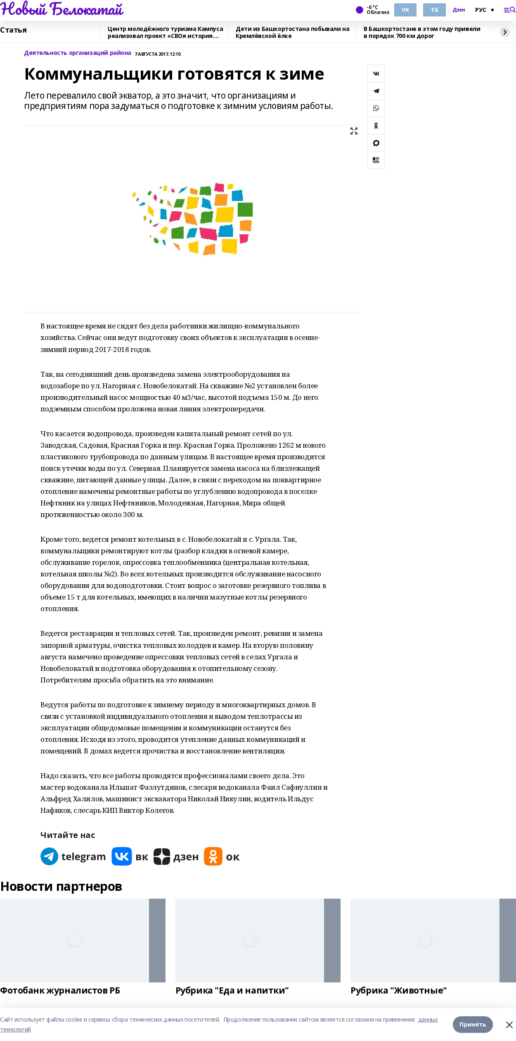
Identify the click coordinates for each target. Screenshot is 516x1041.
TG (434, 10)
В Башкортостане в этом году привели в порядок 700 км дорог (422, 32)
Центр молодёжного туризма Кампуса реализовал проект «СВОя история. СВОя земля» (165, 32)
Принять (472, 1024)
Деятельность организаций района (77, 53)
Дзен (458, 9)
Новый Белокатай (61, 8)
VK (405, 10)
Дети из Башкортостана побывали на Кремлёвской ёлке (292, 32)
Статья (13, 30)
